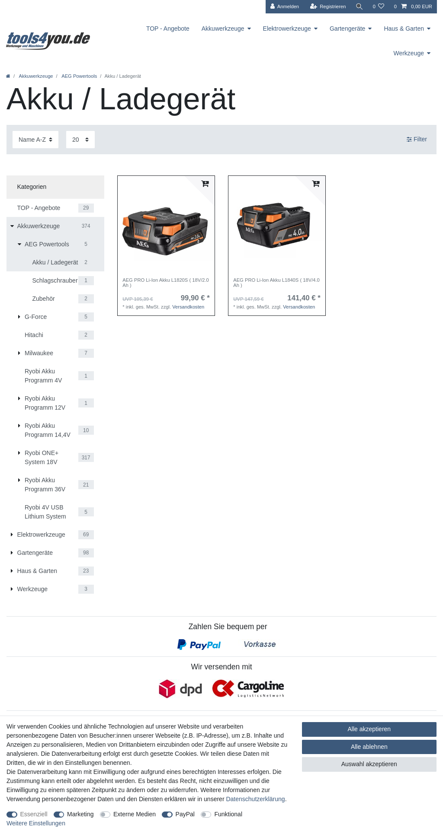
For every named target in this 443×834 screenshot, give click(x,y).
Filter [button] (417, 139)
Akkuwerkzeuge (223, 28)
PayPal (185, 814)
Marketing (80, 814)
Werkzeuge (408, 53)
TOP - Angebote (167, 28)
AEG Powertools (79, 76)
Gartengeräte (348, 28)
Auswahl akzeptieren (369, 764)
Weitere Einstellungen (35, 823)
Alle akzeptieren (369, 729)
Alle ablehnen (369, 746)
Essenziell (34, 814)
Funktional (228, 814)
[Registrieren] (327, 6)
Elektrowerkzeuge (287, 28)
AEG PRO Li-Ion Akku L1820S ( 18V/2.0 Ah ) (165, 282)
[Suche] (359, 6)
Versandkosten (188, 306)
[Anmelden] (284, 6)
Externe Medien (134, 814)
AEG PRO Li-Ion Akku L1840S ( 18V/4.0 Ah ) (276, 282)
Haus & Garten (404, 28)
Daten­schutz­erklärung (255, 799)
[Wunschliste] (378, 6)
